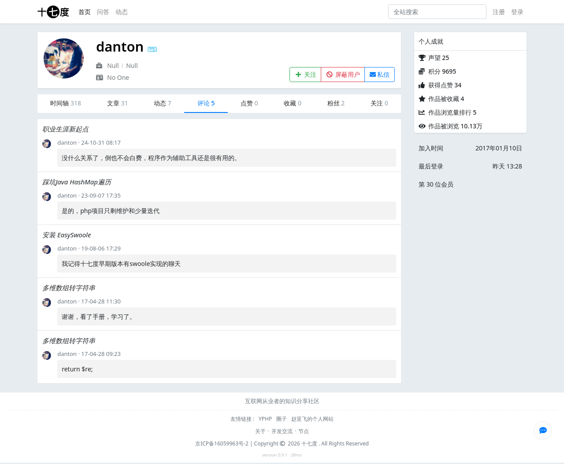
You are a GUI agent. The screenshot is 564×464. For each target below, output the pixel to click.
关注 (305, 74)
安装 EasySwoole (66, 234)
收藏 (292, 103)
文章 (117, 103)
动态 (121, 11)
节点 (303, 431)
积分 (442, 71)
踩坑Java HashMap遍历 (76, 181)
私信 (380, 74)
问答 (103, 11)
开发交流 (282, 431)
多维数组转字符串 (68, 287)
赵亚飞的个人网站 (312, 419)
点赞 (249, 103)
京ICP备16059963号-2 (222, 443)
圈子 (282, 419)
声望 (438, 57)
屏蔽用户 (343, 74)
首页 (84, 11)
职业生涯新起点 (65, 128)
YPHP (266, 419)
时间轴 (65, 103)
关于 (260, 431)
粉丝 (336, 103)
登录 (517, 11)
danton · (69, 142)
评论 (206, 103)
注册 (499, 11)
